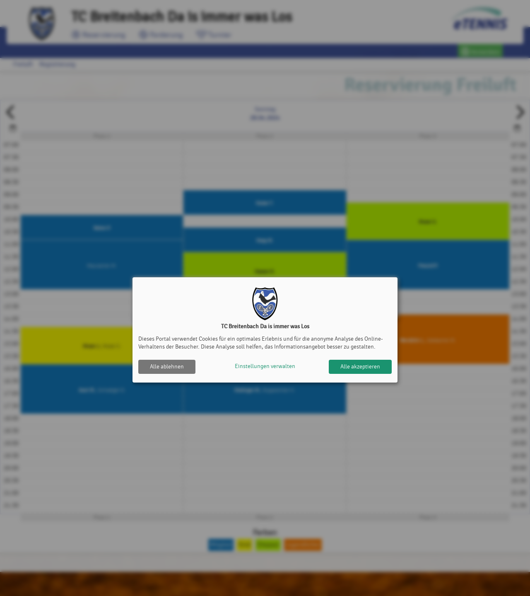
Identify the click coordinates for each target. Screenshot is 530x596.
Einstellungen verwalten (265, 366)
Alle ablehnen (167, 366)
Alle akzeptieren (360, 366)
